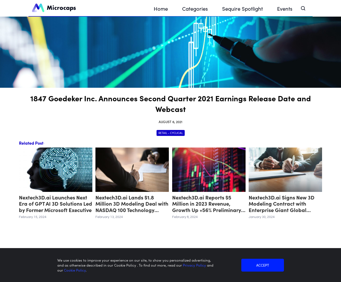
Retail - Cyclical (170, 133)
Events (284, 8)
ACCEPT (262, 265)
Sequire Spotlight (242, 8)
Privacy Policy (195, 265)
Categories (195, 8)
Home (161, 8)
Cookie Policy (75, 270)
